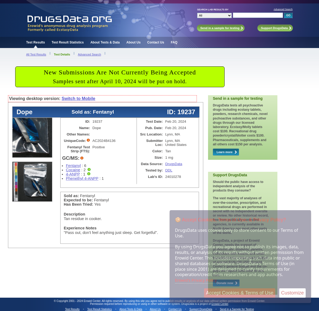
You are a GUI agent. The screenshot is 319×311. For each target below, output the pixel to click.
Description (74, 214)
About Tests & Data (105, 42)
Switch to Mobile (78, 98)
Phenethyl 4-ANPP (82, 178)
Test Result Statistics (67, 42)
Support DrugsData (200, 309)
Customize (292, 293)
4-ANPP (73, 174)
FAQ (174, 42)
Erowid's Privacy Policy (196, 280)
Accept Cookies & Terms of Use (239, 293)
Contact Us (155, 42)
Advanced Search (283, 9)
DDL (168, 170)
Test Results (35, 42)
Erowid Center (220, 303)
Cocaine (73, 170)
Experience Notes (80, 228)
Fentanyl (73, 166)
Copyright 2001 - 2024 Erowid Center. (79, 301)
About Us (133, 42)
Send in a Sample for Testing (237, 309)
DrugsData (173, 164)
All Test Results (36, 54)
